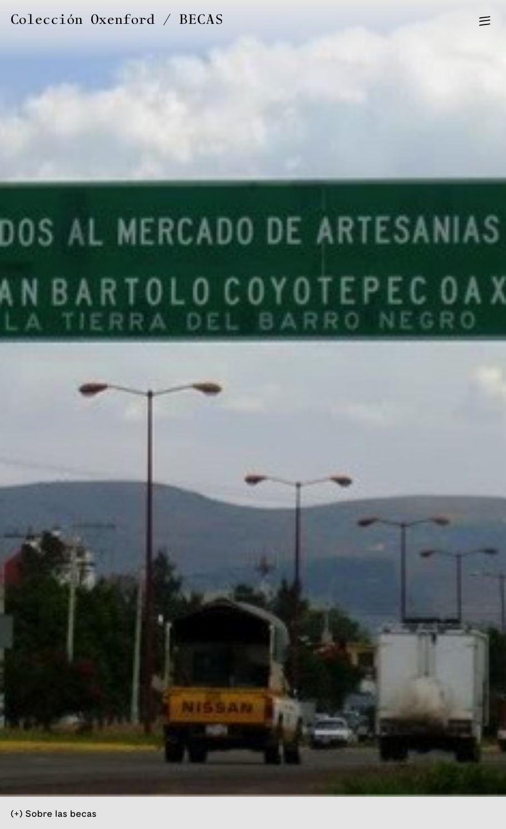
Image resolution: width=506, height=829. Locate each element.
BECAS (202, 20)
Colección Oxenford (83, 20)
